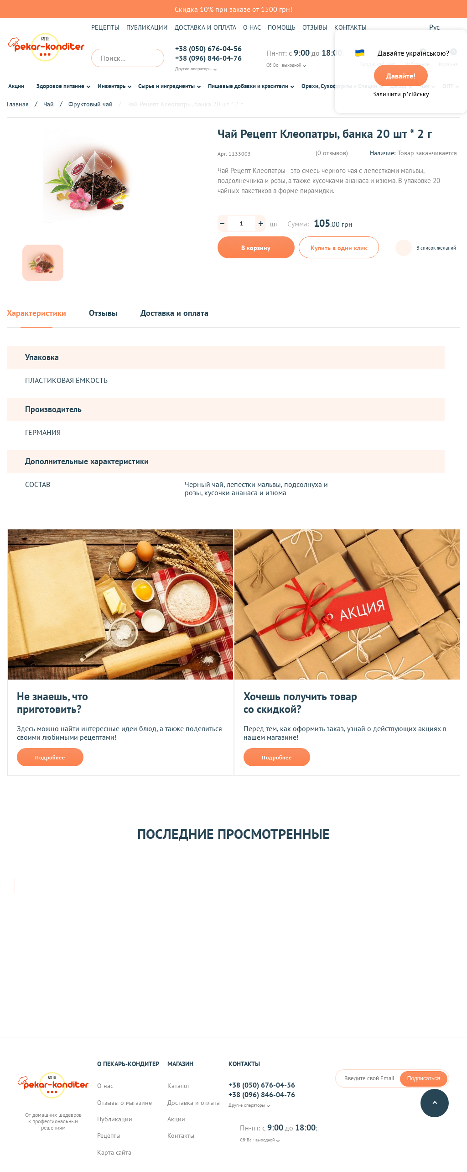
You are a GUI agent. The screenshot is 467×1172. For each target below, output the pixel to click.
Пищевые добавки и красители (248, 86)
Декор (398, 86)
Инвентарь (111, 86)
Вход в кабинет (377, 58)
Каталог (178, 1087)
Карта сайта (114, 1153)
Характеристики (36, 313)
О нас (252, 27)
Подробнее (50, 757)
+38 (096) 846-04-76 (208, 58)
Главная (18, 104)
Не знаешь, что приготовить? (52, 702)
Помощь (282, 27)
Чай (424, 86)
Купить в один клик (339, 251)
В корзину (255, 248)
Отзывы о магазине (124, 1103)
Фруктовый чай (90, 104)
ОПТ (447, 86)
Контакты (350, 27)
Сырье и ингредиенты (166, 86)
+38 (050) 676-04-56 (208, 48)
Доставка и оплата (205, 27)
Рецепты (105, 27)
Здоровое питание (60, 86)
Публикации (147, 27)
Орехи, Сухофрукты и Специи (339, 86)
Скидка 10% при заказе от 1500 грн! (233, 9)
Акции (16, 86)
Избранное (417, 58)
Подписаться (423, 1079)
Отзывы (314, 27)
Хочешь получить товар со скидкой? (300, 702)
